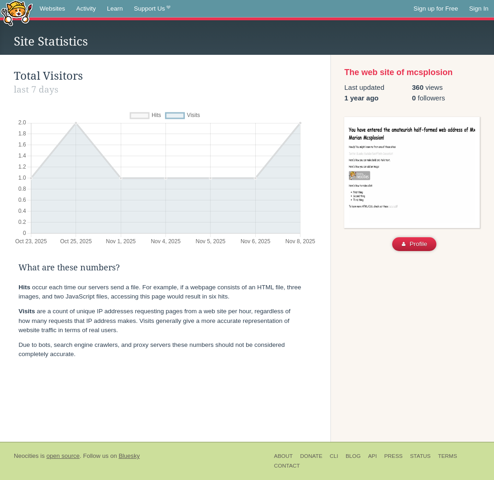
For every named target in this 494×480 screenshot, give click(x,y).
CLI (334, 456)
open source (63, 455)
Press (393, 456)
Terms (447, 456)
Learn (115, 8)
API (372, 456)
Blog (353, 456)
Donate (311, 456)
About (283, 456)
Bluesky (129, 455)
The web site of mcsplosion (398, 72)
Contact (287, 465)
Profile (414, 243)
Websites (52, 8)
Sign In (478, 8)
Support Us (152, 8)
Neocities (26, 455)
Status (420, 456)
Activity (86, 8)
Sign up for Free (435, 8)
